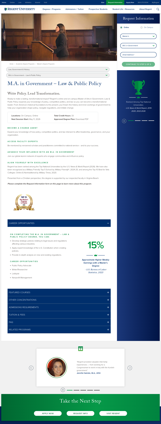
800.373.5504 (143, 3)
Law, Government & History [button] (19, 69)
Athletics (28, 3)
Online (12, 3)
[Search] (158, 9)
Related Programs (20, 329)
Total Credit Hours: (62, 115)
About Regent (145, 9)
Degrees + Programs (52, 9)
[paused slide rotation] (124, 121)
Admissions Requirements (24, 307)
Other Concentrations (22, 300)
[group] (138, 95)
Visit (45, 3)
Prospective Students (98, 9)
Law (19, 3)
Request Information (115, 3)
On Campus (148, 27)
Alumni (37, 3)
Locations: (16, 115)
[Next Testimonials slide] (130, 368)
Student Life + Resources (123, 9)
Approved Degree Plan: (64, 119)
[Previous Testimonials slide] (31, 368)
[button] (59, 223)
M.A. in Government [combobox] (130, 45)
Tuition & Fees (17, 315)
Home (4, 3)
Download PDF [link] (82, 119)
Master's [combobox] (125, 36)
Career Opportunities (21, 223)
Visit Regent (113, 413)
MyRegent (155, 3)
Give (102, 3)
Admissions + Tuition (75, 9)
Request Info (80, 413)
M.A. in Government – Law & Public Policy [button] (24, 75)
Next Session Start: (20, 119)
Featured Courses (19, 292)
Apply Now (130, 3)
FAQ (11, 322)
